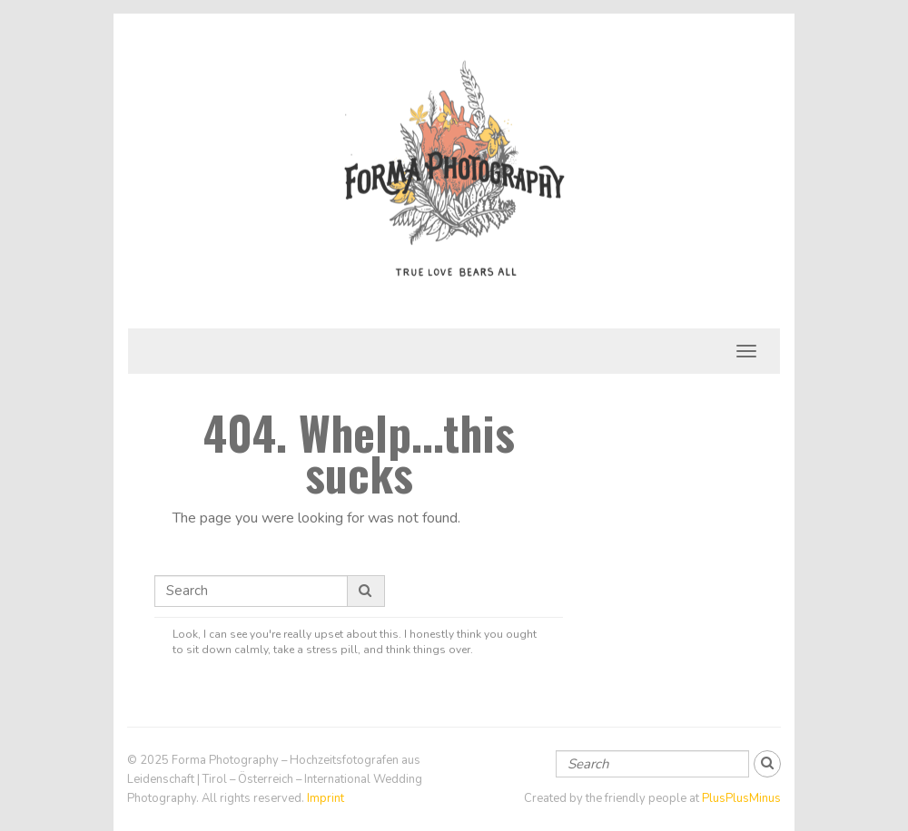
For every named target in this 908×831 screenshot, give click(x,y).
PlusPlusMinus (741, 798)
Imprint (325, 798)
